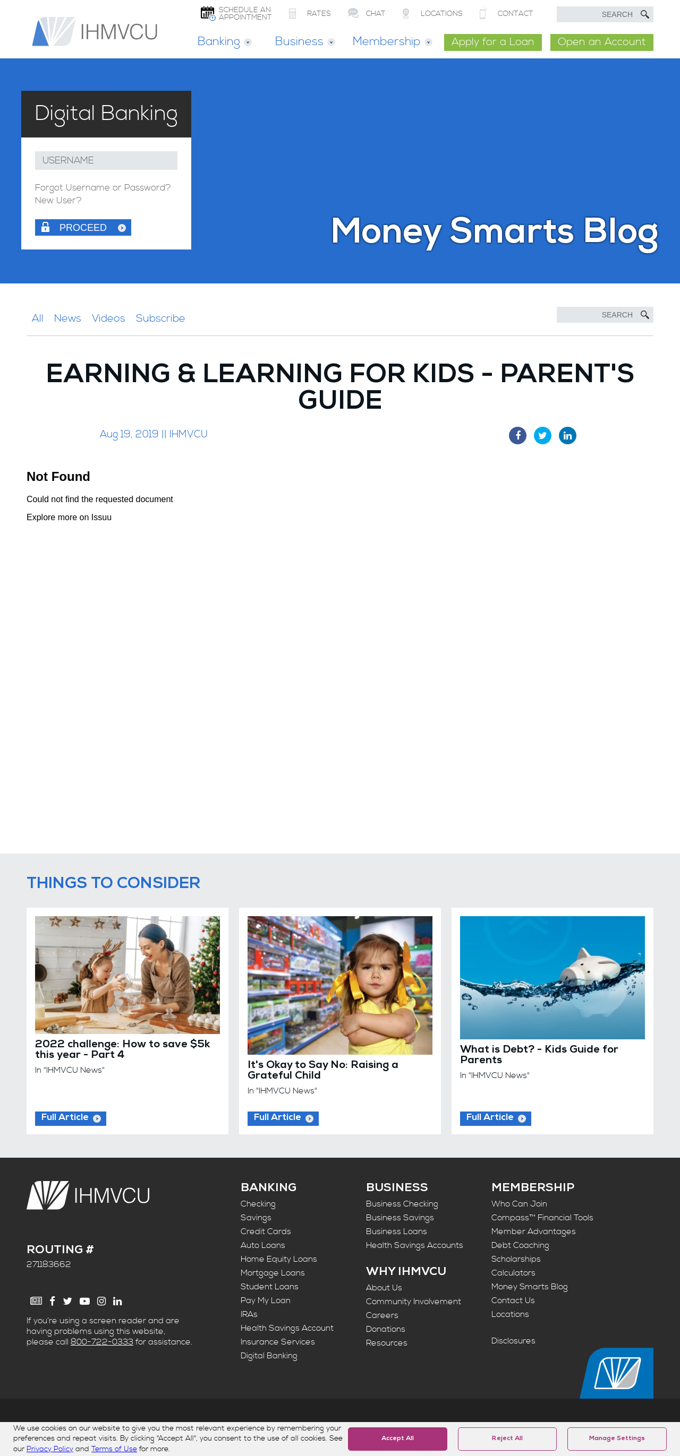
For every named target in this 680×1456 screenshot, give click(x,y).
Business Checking (402, 1204)
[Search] (605, 315)
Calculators (513, 1273)
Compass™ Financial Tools (542, 1217)
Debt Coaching (520, 1245)
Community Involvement (413, 1301)
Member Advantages (533, 1231)
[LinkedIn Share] (567, 435)
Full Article (65, 1118)
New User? (58, 200)
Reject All (507, 1439)
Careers (382, 1315)
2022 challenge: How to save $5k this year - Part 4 (122, 1050)
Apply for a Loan (493, 42)
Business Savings (400, 1217)
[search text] (605, 14)
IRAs (249, 1314)
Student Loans (270, 1286)
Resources (386, 1343)
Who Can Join (519, 1204)
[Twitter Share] (542, 435)
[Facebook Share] (517, 435)
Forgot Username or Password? (103, 188)
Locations (510, 1314)
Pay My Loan (266, 1300)
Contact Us (513, 1300)
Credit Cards (266, 1231)
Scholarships (516, 1259)
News (67, 318)
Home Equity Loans (279, 1259)
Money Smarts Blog (529, 1286)
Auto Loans (263, 1245)
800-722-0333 (102, 1342)
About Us (384, 1287)
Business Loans (396, 1231)
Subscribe (160, 318)
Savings (256, 1217)
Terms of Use (114, 1449)
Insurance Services (278, 1342)
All (38, 318)
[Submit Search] (644, 14)
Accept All (397, 1439)
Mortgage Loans (273, 1273)
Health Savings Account (287, 1328)
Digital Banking (269, 1355)
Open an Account (602, 42)
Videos (108, 318)
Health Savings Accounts (414, 1245)
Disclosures (513, 1341)
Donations (385, 1329)
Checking (258, 1204)
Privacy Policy (50, 1449)
